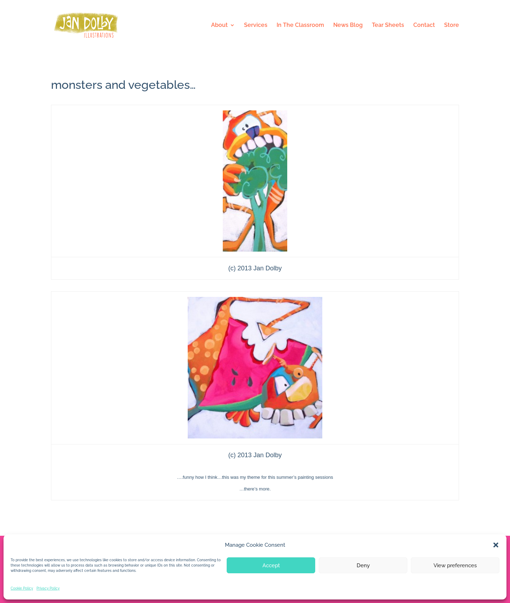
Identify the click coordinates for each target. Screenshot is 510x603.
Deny (363, 565)
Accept (271, 565)
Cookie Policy (22, 588)
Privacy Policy (48, 588)
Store (451, 25)
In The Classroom (300, 25)
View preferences (455, 565)
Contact (424, 25)
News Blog (348, 25)
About (219, 25)
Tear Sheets (388, 25)
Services (255, 25)
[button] (495, 545)
